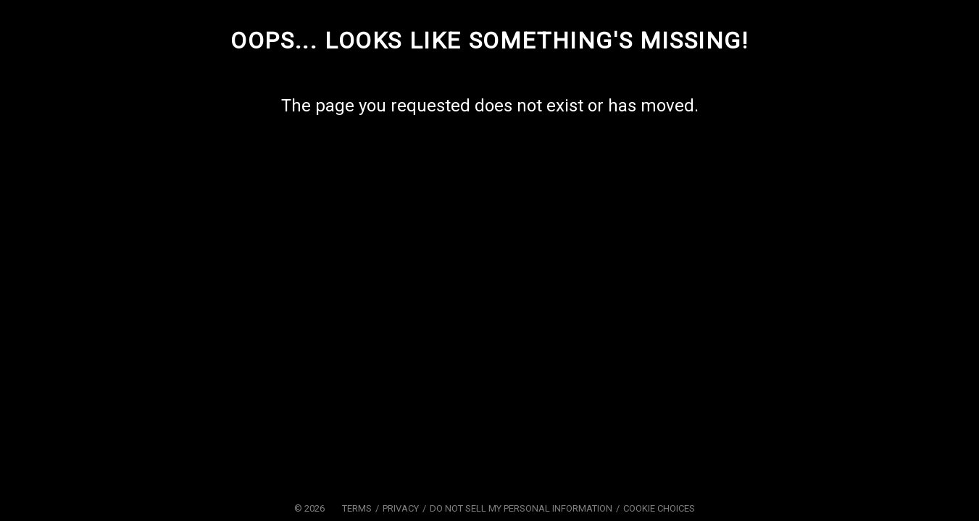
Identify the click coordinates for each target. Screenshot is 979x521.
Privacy (401, 508)
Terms (357, 508)
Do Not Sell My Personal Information (521, 508)
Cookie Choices (659, 508)
